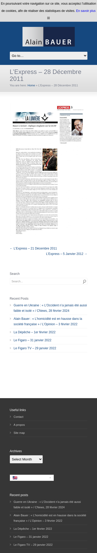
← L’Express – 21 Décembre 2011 (33, 248)
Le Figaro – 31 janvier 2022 (32, 340)
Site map (19, 432)
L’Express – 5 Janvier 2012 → (66, 254)
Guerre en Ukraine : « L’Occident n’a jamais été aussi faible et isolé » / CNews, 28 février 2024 (50, 308)
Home (31, 85)
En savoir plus (85, 11)
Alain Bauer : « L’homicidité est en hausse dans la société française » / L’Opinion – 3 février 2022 (48, 321)
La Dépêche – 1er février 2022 (35, 332)
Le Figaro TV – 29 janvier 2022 (35, 348)
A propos (19, 424)
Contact (19, 416)
